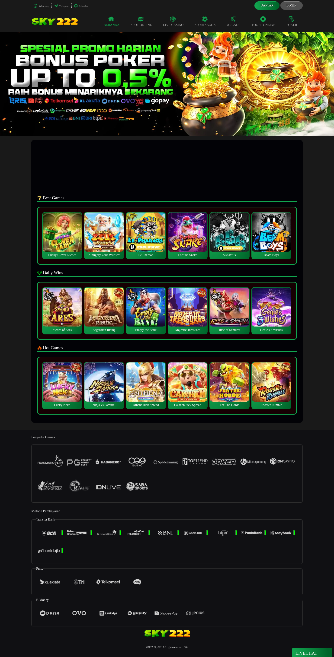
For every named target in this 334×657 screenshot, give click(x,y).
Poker (291, 21)
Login (291, 5)
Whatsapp (41, 6)
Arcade (234, 21)
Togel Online (263, 21)
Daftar (266, 5)
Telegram (61, 6)
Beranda (111, 21)
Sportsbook (205, 21)
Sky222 (158, 647)
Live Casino (173, 21)
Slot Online (141, 21)
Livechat (81, 6)
